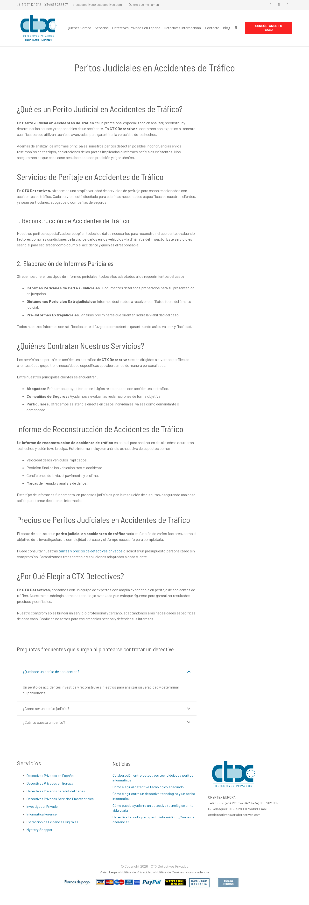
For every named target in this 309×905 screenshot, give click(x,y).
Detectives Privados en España (50, 775)
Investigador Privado (42, 806)
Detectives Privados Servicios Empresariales (60, 799)
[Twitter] (279, 4)
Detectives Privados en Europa (50, 783)
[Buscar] (236, 28)
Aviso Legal (109, 872)
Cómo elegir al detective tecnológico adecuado (148, 787)
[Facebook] (270, 4)
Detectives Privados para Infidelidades (56, 791)
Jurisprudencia (197, 872)
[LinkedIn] (287, 4)
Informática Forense (42, 814)
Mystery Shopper (39, 830)
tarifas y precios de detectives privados (91, 551)
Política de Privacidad (136, 872)
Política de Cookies (169, 872)
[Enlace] (38, 28)
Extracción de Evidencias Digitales (52, 822)
